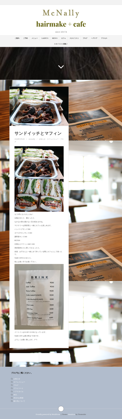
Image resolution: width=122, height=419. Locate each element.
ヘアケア (94, 38)
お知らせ (42, 139)
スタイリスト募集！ (61, 44)
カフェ (63, 38)
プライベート (18, 388)
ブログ (85, 38)
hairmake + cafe (61, 23)
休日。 (15, 395)
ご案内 (17, 38)
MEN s (54, 38)
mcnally (32, 139)
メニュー (35, 38)
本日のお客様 (18, 398)
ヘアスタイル (18, 391)
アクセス (104, 38)
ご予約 (25, 38)
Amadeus (71, 414)
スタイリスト (74, 38)
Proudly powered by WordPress (48, 414)
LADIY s (45, 38)
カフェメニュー (53, 139)
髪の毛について (19, 401)
